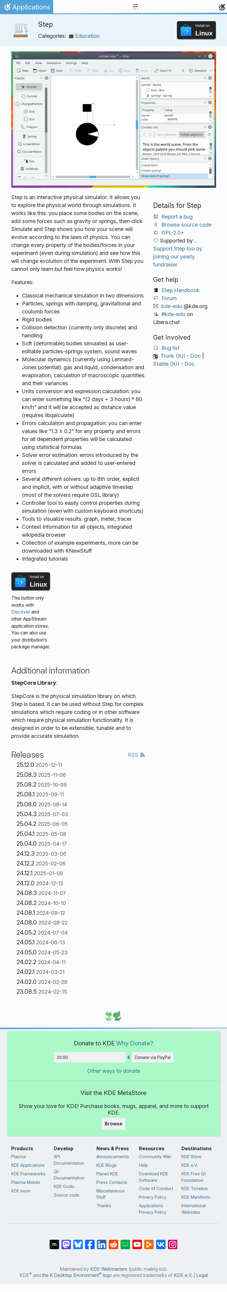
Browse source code (186, 225)
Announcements (112, 1156)
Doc (195, 356)
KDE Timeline (194, 1188)
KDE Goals (64, 1186)
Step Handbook (180, 290)
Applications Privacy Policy (152, 1209)
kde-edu (171, 306)
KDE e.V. (189, 1165)
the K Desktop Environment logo (77, 1275)
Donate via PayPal (153, 1057)
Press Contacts (111, 1182)
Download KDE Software (153, 1177)
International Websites (193, 1209)
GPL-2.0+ (172, 233)
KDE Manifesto (195, 1197)
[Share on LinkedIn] (101, 1241)
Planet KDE (107, 1173)
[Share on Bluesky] (78, 1241)
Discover (20, 612)
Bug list (170, 348)
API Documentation (69, 1160)
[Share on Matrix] (54, 1241)
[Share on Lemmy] (125, 1241)
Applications (26, 8)
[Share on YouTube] (137, 1241)
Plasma (18, 1156)
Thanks (103, 1205)
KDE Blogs (106, 1165)
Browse (113, 1124)
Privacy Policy (152, 1197)
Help (143, 1165)
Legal (202, 1275)
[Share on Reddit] (113, 1241)
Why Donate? (134, 1043)
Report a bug (177, 217)
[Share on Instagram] (172, 1241)
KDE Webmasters (108, 1269)
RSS (136, 755)
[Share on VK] (161, 1241)
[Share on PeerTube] (149, 1241)
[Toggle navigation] (135, 7)
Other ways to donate (113, 1071)
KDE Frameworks (28, 1173)
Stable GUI (166, 364)
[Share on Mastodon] (66, 1241)
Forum (169, 298)
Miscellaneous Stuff (110, 1194)
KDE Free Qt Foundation (193, 1177)
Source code (67, 1194)
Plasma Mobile (25, 1182)
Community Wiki (155, 1156)
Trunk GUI (172, 356)
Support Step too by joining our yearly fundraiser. (177, 256)
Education (84, 36)
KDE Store (191, 1156)
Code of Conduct (156, 1188)
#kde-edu (173, 314)
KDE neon (20, 1190)
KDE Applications (28, 1165)
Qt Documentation (69, 1175)
